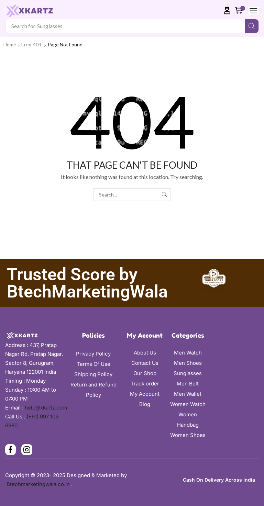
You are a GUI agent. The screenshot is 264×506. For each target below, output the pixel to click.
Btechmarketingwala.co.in (39, 484)
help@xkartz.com (46, 407)
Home (9, 44)
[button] (227, 10)
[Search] (251, 26)
